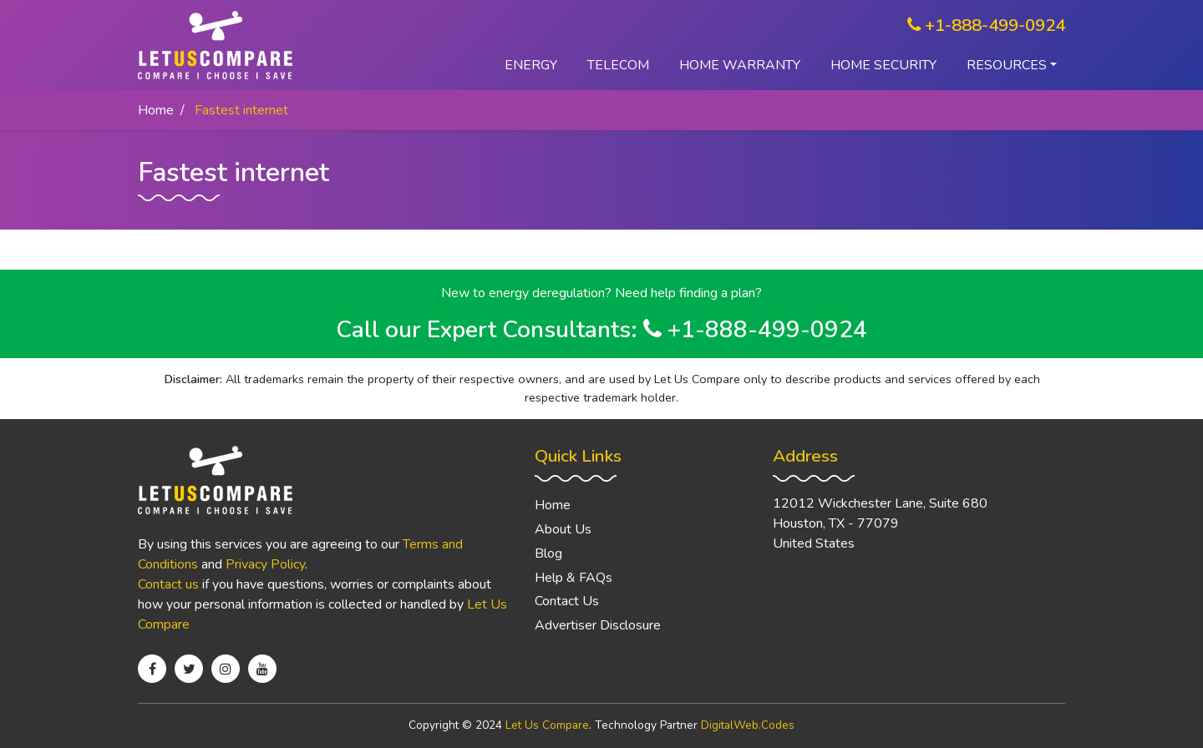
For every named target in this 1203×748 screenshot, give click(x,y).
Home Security (883, 65)
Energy (531, 65)
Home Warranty (739, 65)
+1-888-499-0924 (986, 25)
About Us (563, 529)
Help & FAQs (573, 578)
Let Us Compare (547, 725)
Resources (1007, 65)
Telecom (618, 65)
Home (156, 110)
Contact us (168, 584)
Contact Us (567, 601)
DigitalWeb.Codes (747, 725)
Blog (548, 553)
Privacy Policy (265, 564)
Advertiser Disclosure (598, 625)
